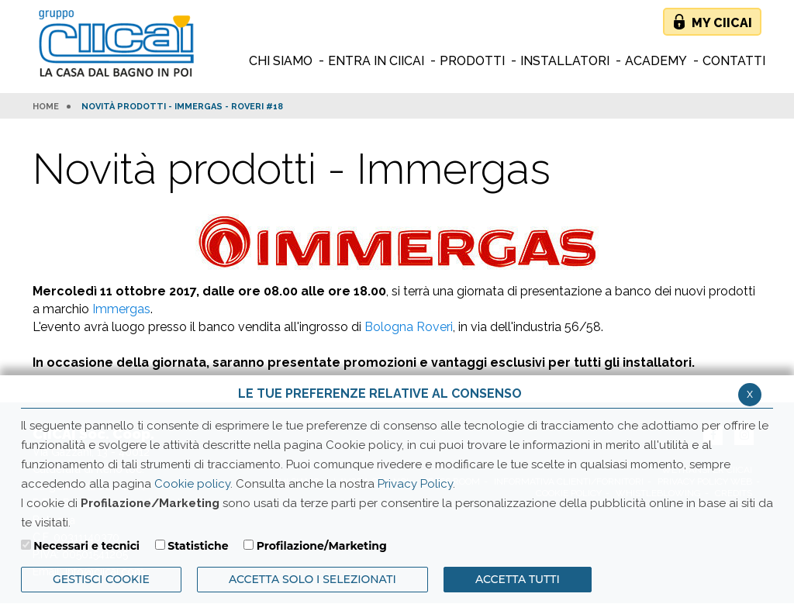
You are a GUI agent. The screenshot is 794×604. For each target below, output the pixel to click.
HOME (46, 107)
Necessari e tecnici (86, 546)
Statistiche (197, 546)
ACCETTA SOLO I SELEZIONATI (312, 579)
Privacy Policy (415, 484)
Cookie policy (192, 484)
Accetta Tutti (517, 579)
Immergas (121, 309)
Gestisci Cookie (101, 579)
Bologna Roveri (408, 326)
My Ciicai (722, 23)
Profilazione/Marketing (322, 546)
